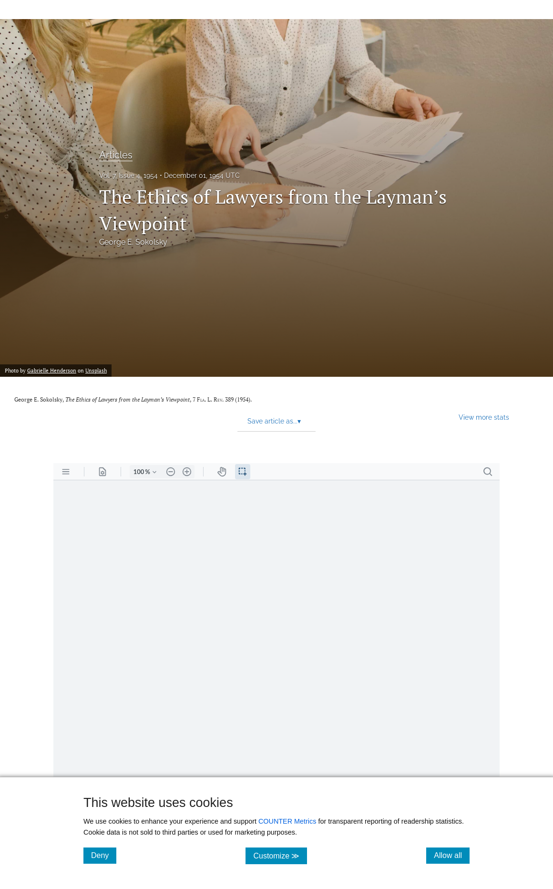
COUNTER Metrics (287, 821)
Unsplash (96, 370)
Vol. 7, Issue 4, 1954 (128, 175)
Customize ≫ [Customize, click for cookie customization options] (280, 855)
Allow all (452, 855)
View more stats (484, 417)
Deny (103, 855)
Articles (116, 155)
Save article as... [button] (274, 421)
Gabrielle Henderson (51, 370)
